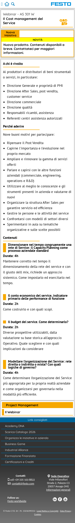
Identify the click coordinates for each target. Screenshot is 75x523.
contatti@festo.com (23, 483)
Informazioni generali (58, 489)
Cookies (37, 514)
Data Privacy (65, 511)
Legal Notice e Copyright (47, 511)
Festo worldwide (17, 501)
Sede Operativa (60, 476)
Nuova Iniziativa (10, 34)
